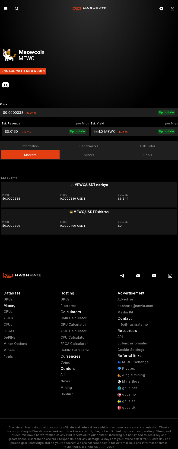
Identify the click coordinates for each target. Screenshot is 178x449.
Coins (65, 362)
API (120, 337)
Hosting (66, 394)
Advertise (126, 299)
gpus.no (127, 394)
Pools (8, 357)
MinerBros (128, 382)
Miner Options (15, 344)
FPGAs (8, 331)
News (65, 381)
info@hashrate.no (133, 324)
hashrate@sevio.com (135, 306)
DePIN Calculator (74, 350)
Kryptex (126, 369)
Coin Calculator (73, 318)
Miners (9, 350)
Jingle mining (131, 375)
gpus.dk (127, 408)
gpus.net (127, 388)
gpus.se (127, 401)
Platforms (68, 306)
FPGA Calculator (74, 344)
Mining (66, 388)
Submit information (133, 343)
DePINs (9, 337)
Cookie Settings (131, 350)
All (62, 375)
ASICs (8, 318)
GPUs (8, 299)
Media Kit (126, 312)
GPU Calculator (73, 324)
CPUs (7, 324)
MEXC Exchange (133, 362)
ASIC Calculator (73, 331)
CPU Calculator (73, 337)
